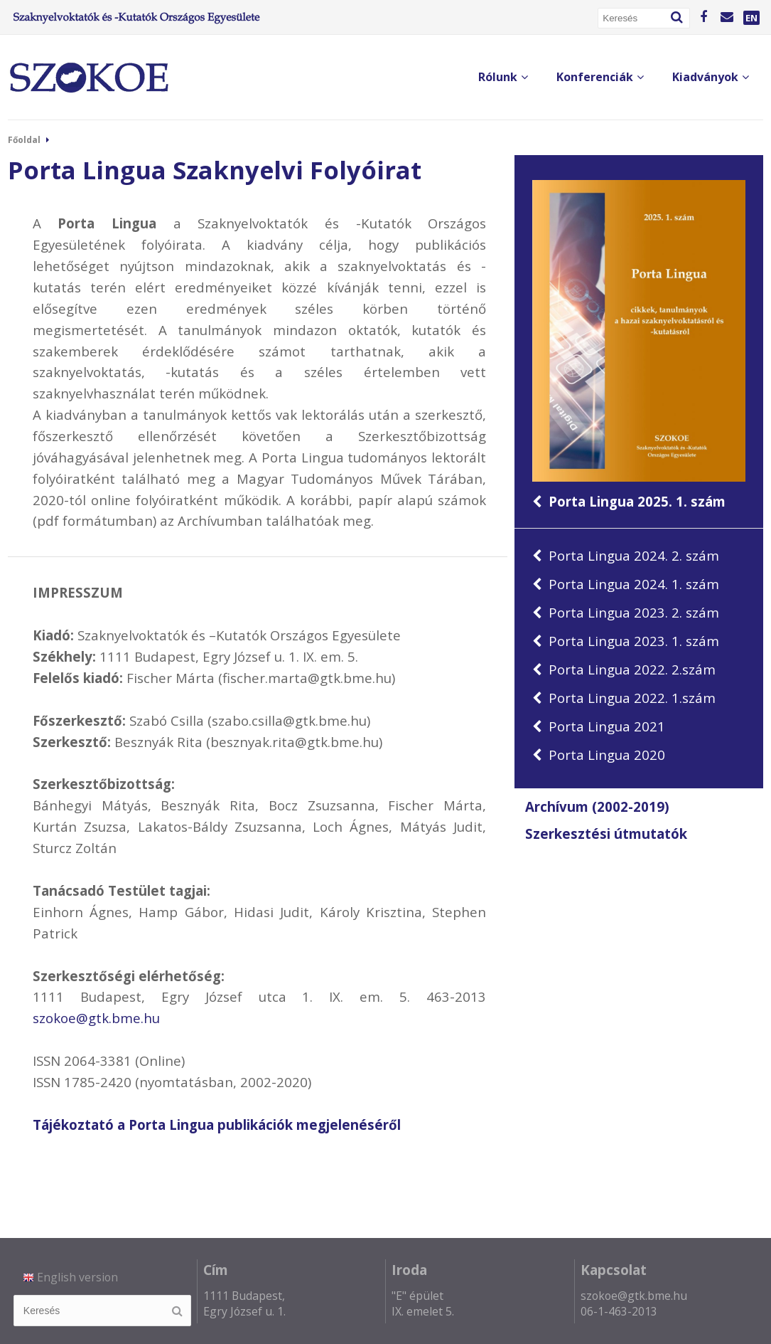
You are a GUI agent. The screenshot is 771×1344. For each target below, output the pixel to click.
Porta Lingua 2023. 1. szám (625, 641)
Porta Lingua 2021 (598, 726)
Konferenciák (600, 77)
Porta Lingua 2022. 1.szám (624, 698)
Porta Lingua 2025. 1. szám (638, 345)
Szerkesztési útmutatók (606, 833)
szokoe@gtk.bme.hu (96, 1018)
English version (70, 1277)
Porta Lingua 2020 (598, 754)
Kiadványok (710, 77)
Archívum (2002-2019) (597, 807)
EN (751, 17)
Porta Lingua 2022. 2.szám (624, 669)
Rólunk (503, 77)
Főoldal (24, 140)
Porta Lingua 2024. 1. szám (625, 584)
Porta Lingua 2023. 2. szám (625, 612)
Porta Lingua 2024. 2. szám (625, 555)
